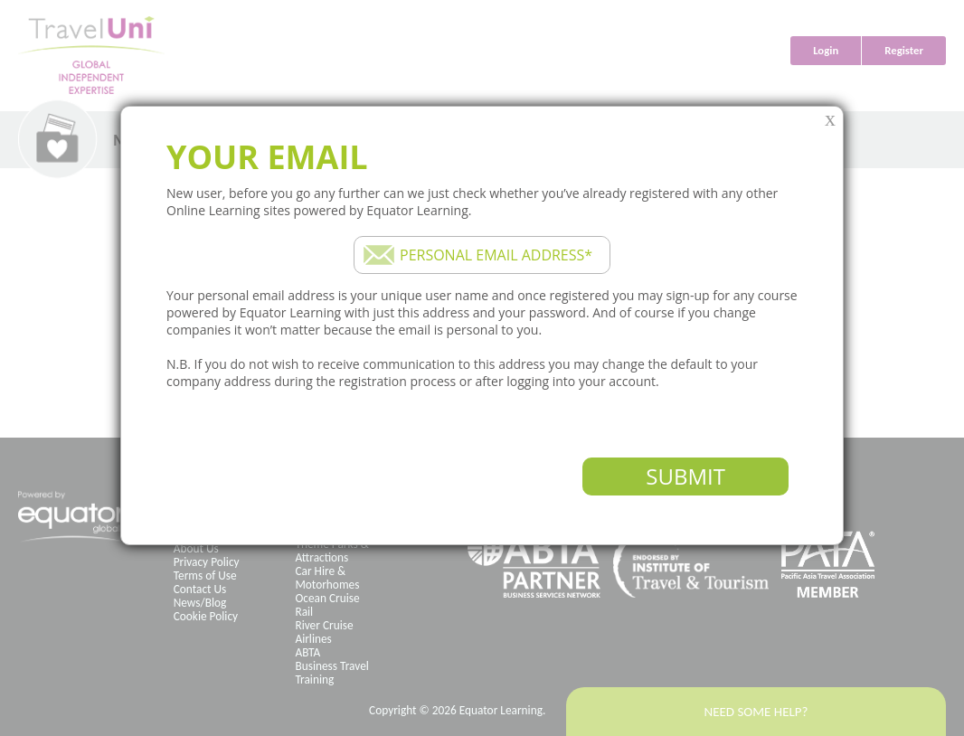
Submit (685, 476)
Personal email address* (496, 255)
